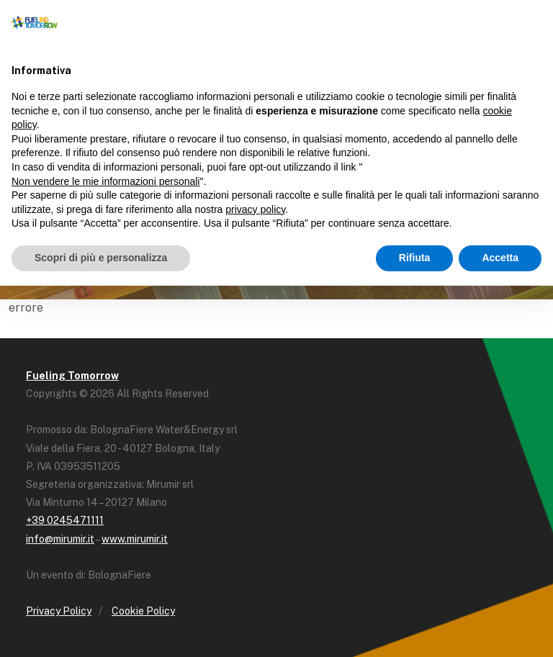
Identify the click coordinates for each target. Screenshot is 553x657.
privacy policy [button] (255, 209)
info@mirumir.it (60, 539)
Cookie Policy (143, 611)
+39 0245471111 (65, 520)
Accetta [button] (500, 257)
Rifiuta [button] (415, 257)
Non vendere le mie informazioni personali (105, 181)
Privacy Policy (58, 611)
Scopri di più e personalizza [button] (101, 257)
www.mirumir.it (135, 539)
